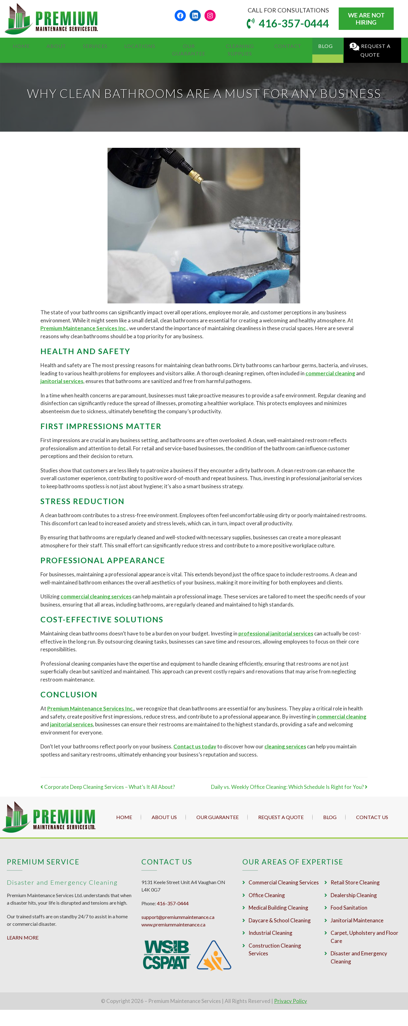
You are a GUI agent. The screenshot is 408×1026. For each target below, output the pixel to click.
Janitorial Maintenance (357, 920)
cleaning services (285, 746)
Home (20, 46)
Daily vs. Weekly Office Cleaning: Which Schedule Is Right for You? (289, 787)
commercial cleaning (330, 373)
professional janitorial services (275, 633)
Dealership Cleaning (354, 895)
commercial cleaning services (96, 596)
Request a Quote (365, 46)
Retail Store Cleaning (355, 882)
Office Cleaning (267, 895)
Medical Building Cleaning (278, 907)
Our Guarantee (172, 46)
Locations (122, 46)
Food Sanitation (349, 907)
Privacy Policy (290, 1001)
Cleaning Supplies (232, 46)
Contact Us (372, 817)
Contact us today (194, 746)
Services (83, 46)
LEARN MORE (23, 937)
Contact (284, 46)
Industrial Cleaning (270, 933)
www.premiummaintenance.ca (173, 924)
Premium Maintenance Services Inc (83, 328)
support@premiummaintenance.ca (177, 917)
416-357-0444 (293, 23)
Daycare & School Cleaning (280, 920)
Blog (316, 46)
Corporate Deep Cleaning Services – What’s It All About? (107, 787)
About (50, 46)
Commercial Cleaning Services (284, 882)
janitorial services (71, 724)
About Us (164, 817)
